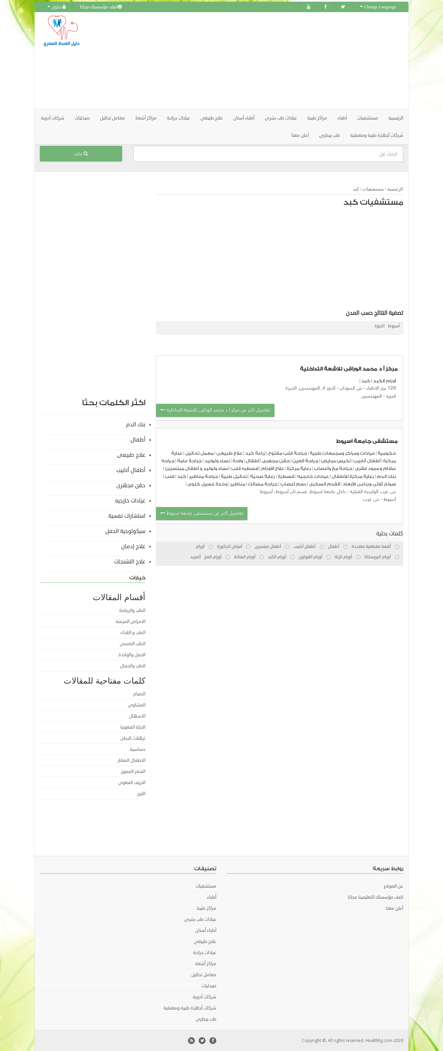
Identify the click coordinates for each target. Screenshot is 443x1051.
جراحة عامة (189, 460)
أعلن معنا (300, 135)
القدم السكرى (324, 484)
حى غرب (371, 499)
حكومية (387, 453)
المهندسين (371, 396)
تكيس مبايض (336, 460)
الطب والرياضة (132, 610)
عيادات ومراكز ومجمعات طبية (342, 453)
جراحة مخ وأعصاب (333, 468)
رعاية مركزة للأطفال (353, 476)
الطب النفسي (132, 644)
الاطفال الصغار (131, 760)
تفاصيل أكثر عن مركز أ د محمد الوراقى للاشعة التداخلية (215, 410)
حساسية (137, 749)
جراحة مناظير (203, 476)
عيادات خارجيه (313, 476)
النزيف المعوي (131, 783)
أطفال (252, 460)
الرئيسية (395, 118)
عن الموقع (393, 886)
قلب (169, 476)
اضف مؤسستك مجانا (101, 7)
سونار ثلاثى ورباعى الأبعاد (369, 484)
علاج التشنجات (129, 561)
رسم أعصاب (293, 484)
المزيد (195, 557)
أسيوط (394, 326)
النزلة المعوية (132, 727)
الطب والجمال (132, 666)
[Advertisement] (260, 60)
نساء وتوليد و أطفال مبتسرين (196, 468)
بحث (81, 153)
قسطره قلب (245, 468)
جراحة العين (305, 460)
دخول (56, 7)
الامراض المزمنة (130, 621)
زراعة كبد (255, 453)
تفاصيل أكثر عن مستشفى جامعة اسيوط (201, 513)
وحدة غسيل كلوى (207, 484)
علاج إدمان (133, 546)
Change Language (378, 7)
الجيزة (379, 326)
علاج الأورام (272, 468)
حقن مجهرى (276, 460)
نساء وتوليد (217, 460)
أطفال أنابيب (366, 460)
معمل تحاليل (199, 453)
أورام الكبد (384, 380)
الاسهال (137, 716)
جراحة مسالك (263, 484)
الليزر (141, 794)
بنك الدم (386, 476)
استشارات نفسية (126, 516)
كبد (356, 189)
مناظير (237, 484)
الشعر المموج (133, 771)
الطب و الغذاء (132, 633)
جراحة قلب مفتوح (287, 453)
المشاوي (136, 705)
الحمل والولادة (131, 655)
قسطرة (286, 476)
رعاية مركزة (299, 468)
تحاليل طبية (234, 476)
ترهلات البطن (132, 738)
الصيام (139, 694)
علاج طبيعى (229, 453)
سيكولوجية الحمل (125, 531)
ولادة (238, 460)
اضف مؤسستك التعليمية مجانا (375, 897)
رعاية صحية (262, 476)
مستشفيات (373, 189)
